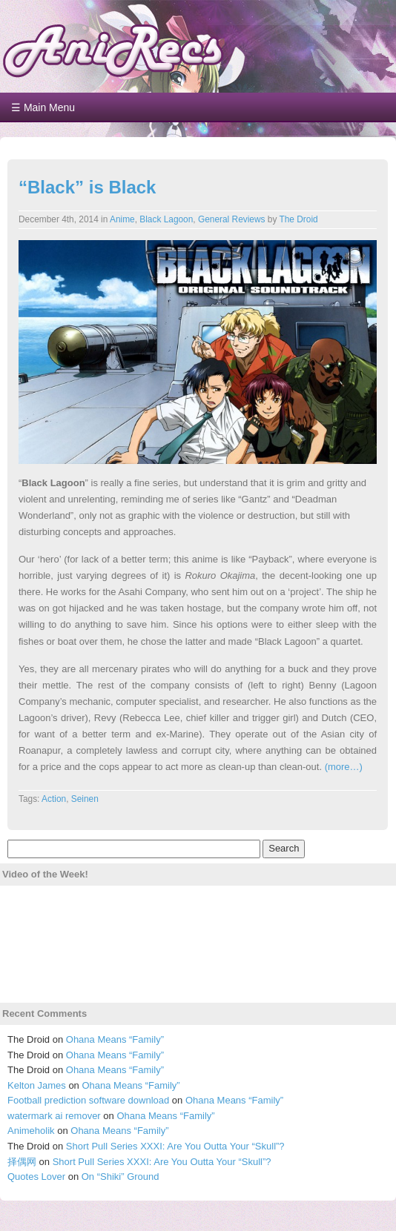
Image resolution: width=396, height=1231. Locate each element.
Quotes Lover (36, 1176)
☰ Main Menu (43, 107)
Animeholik (31, 1130)
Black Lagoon (166, 219)
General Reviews (231, 219)
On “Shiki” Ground (120, 1176)
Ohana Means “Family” (115, 1039)
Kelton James (36, 1085)
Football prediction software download (88, 1100)
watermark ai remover (54, 1115)
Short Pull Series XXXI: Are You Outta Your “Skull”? (175, 1146)
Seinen (85, 799)
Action (54, 799)
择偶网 (21, 1161)
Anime (122, 219)
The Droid (298, 219)
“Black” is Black (87, 187)
